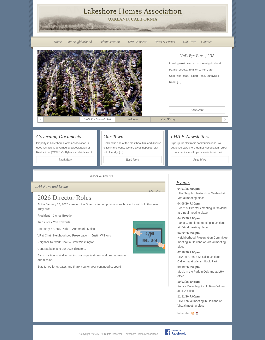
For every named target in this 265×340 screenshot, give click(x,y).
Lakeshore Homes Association (132, 18)
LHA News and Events (52, 186)
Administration (110, 42)
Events (183, 182)
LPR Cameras (137, 42)
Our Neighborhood (79, 42)
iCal (197, 313)
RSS (193, 313)
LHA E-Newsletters (190, 136)
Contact (206, 42)
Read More (197, 109)
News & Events (165, 42)
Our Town (189, 42)
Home (58, 42)
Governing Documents (58, 136)
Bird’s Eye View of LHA (196, 56)
